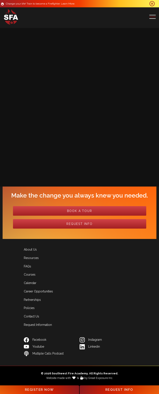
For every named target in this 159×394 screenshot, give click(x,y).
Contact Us (31, 316)
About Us (30, 249)
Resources (31, 258)
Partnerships (32, 299)
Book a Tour (79, 211)
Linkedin (90, 346)
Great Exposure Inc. (100, 378)
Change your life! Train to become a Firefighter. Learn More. (41, 3)
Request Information (38, 325)
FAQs (27, 266)
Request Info (79, 224)
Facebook (35, 339)
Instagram (91, 339)
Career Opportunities (38, 291)
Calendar (30, 283)
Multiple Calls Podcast (44, 353)
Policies (29, 308)
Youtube (34, 346)
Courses (29, 274)
